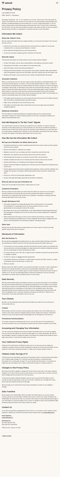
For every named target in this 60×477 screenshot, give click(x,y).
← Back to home (6, 436)
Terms (19, 257)
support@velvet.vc (49, 412)
